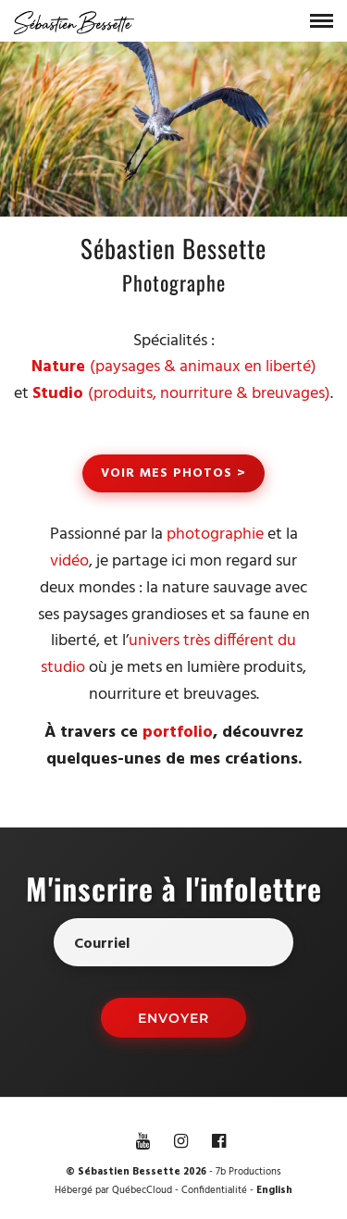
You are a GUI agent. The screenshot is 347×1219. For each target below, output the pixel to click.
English (274, 1190)
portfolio (178, 732)
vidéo (69, 561)
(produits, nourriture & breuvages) (181, 393)
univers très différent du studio (168, 654)
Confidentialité (214, 1190)
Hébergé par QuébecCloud (113, 1190)
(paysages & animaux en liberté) (173, 367)
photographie (215, 534)
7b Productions (248, 1171)
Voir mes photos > (173, 473)
